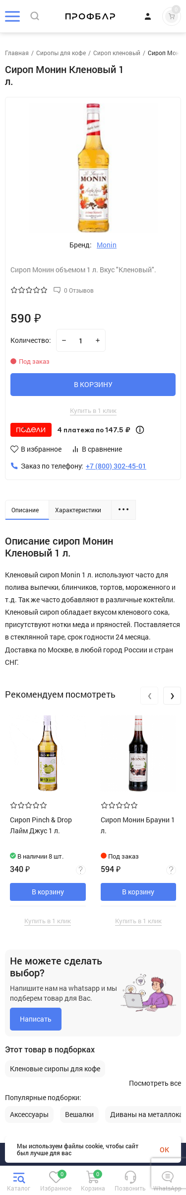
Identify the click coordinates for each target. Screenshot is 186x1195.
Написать (36, 1019)
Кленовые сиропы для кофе (55, 1068)
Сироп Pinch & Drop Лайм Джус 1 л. (41, 825)
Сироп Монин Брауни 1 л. (138, 825)
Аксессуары (29, 1114)
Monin (107, 244)
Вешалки (79, 1114)
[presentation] (149, 696)
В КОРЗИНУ (93, 384)
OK (164, 1149)
